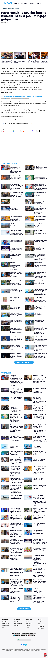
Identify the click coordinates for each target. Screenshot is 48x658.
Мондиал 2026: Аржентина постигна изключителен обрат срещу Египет (17, 438)
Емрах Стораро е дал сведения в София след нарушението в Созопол (40, 232)
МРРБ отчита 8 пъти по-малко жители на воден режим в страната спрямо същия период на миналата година (40, 257)
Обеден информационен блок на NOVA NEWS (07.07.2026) (39, 590)
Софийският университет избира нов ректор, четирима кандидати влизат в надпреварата (40, 355)
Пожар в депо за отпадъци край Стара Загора (16, 224)
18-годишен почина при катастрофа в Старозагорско (15, 208)
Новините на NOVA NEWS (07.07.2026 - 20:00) (16, 446)
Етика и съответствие (30, 650)
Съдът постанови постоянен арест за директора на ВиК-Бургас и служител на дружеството (40, 265)
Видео (3, 627)
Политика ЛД (14, 650)
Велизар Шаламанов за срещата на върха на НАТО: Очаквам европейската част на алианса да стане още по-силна (17, 572)
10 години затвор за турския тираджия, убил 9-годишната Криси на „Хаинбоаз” (16, 550)
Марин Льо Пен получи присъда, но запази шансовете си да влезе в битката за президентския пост (17, 582)
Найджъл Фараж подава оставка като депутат (16, 241)
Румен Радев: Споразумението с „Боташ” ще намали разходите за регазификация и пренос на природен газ (16, 266)
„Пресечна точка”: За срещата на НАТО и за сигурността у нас (16, 510)
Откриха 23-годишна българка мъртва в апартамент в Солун (39, 549)
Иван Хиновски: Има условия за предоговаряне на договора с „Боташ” (16, 518)
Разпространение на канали (18, 649)
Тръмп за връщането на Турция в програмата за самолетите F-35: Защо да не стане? (16, 533)
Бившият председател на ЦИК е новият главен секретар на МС (40, 241)
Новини (16, 3)
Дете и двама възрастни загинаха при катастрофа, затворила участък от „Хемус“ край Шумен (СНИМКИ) (40, 275)
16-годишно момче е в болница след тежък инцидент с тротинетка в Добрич (16, 347)
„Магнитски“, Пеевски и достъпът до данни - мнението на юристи (39, 282)
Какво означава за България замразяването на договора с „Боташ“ (16, 314)
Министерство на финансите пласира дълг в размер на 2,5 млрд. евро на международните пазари (16, 187)
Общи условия (43, 649)
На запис (31, 3)
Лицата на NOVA (18, 623)
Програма (24, 3)
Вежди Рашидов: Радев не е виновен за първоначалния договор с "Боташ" (40, 218)
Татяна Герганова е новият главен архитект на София (16, 299)
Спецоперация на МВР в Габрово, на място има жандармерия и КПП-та (40, 321)
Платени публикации (38, 650)
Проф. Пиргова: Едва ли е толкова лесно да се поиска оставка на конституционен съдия (16, 218)
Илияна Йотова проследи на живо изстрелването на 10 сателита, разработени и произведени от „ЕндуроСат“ (40, 210)
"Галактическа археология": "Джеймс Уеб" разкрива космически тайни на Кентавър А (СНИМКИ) (17, 391)
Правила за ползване (21, 650)
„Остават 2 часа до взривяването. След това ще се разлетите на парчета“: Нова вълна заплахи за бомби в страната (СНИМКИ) (40, 330)
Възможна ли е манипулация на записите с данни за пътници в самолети (16, 291)
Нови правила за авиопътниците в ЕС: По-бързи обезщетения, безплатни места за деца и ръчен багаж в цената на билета (39, 572)
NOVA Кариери (41, 626)
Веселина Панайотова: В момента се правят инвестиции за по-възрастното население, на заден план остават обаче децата (16, 169)
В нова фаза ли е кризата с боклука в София (16, 200)
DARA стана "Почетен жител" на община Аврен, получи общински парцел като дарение (16, 274)
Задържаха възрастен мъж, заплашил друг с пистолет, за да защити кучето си (16, 355)
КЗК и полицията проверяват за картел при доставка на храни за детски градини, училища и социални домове (40, 300)
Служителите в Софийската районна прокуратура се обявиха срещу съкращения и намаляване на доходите (16, 329)
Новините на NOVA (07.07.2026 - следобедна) (39, 525)
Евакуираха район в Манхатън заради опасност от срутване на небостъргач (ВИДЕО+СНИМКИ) (16, 489)
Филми (27, 627)
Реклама (3, 649)
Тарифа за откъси (27, 649)
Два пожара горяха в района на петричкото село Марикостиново (15, 177)
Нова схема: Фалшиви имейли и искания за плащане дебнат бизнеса (16, 590)
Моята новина (5, 625)
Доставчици (33, 649)
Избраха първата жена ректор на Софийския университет (39, 248)
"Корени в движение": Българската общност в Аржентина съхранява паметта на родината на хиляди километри (40, 187)
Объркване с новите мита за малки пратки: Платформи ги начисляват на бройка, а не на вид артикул (40, 339)
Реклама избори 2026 (9, 649)
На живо (38, 3)
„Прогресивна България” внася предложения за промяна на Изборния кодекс (16, 256)
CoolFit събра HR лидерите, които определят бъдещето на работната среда (40, 315)
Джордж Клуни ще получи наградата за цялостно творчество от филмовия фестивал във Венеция (39, 379)
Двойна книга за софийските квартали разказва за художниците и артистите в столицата (40, 178)
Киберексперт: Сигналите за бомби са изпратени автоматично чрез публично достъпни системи (40, 348)
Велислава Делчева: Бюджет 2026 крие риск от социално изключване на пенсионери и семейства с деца (16, 339)
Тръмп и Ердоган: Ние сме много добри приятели (39, 517)
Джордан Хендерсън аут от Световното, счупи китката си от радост (17, 525)
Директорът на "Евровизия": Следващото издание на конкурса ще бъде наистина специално (16, 249)
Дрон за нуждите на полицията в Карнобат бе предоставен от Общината (40, 168)
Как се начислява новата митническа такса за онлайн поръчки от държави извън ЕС (40, 201)
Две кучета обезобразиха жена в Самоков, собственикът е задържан (40, 308)
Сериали (28, 625)
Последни (4, 621)
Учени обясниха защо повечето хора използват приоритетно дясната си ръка (39, 391)
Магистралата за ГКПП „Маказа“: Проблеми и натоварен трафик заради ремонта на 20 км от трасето (16, 283)
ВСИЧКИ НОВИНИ (24, 608)
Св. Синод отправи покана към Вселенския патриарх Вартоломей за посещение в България (16, 194)
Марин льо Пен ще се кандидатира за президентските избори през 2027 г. (39, 416)
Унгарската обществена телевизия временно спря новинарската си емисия (39, 400)
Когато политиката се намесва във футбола (39, 487)
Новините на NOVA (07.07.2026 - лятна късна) (16, 399)
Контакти (38, 649)
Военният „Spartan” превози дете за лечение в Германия (40, 225)
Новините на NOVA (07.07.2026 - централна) (39, 446)
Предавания (28, 623)
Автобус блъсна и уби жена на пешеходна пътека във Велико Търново (15, 308)
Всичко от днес (5, 623)
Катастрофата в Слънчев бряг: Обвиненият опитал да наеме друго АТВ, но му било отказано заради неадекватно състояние (40, 292)
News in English (41, 628)
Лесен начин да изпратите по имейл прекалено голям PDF (39, 581)
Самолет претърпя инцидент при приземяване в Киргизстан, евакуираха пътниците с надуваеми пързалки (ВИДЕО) (39, 560)
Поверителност (8, 650)
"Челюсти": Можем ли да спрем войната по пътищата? (40, 194)
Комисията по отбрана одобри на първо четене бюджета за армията (16, 321)
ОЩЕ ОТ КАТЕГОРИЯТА (24, 362)
